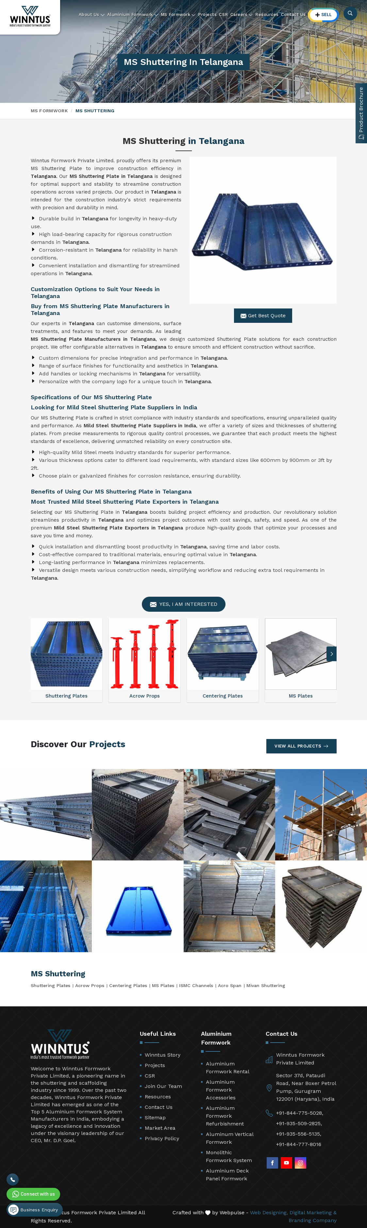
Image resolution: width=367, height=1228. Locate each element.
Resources (267, 14)
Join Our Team (163, 1086)
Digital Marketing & (313, 1212)
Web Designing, (269, 1212)
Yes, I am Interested (183, 604)
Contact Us (293, 14)
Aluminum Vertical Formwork (229, 1138)
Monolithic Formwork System (229, 1156)
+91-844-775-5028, (299, 1113)
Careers (241, 14)
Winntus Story (162, 1055)
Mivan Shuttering (265, 985)
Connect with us (33, 1194)
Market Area (160, 1128)
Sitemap (155, 1117)
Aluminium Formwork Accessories (221, 1090)
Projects (207, 14)
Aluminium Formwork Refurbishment (225, 1116)
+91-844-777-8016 (298, 1144)
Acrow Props (89, 985)
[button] (331, 654)
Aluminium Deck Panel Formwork (227, 1175)
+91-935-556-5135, (298, 1134)
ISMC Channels (196, 985)
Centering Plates (128, 985)
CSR (223, 14)
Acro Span (230, 985)
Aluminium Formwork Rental (227, 1068)
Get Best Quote (263, 315)
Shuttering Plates (50, 985)
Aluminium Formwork (132, 14)
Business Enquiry (33, 1209)
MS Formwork (178, 14)
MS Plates (163, 985)
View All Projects (301, 746)
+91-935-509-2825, (299, 1123)
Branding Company (313, 1220)
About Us (92, 14)
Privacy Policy (162, 1138)
